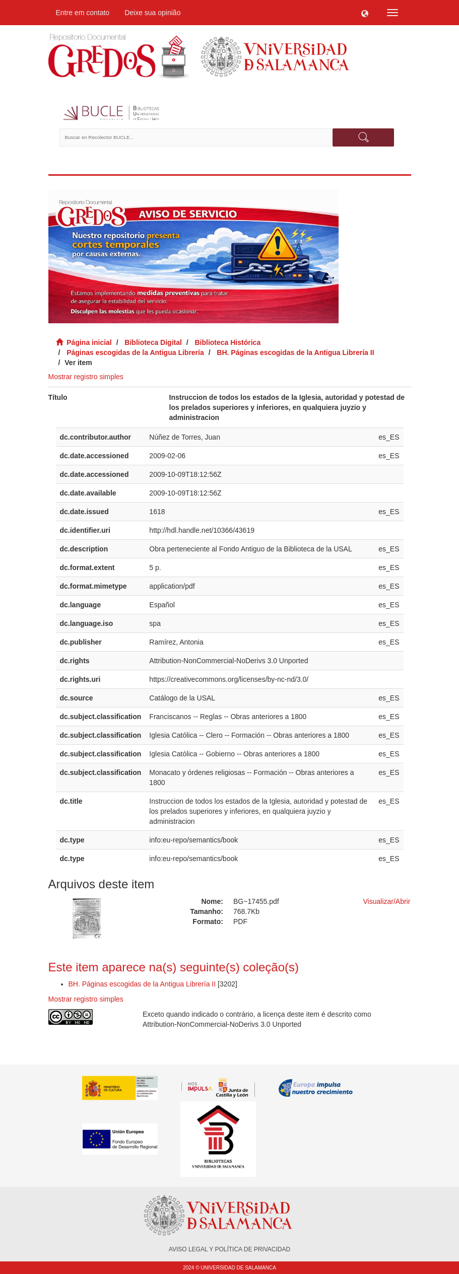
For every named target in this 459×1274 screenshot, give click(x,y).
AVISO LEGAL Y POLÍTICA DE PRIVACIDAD (229, 1249)
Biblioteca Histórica (227, 342)
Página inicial (89, 342)
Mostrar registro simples (85, 377)
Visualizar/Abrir (387, 901)
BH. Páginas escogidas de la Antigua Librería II (295, 352)
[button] (365, 12)
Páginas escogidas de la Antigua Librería (135, 352)
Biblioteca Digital (153, 342)
